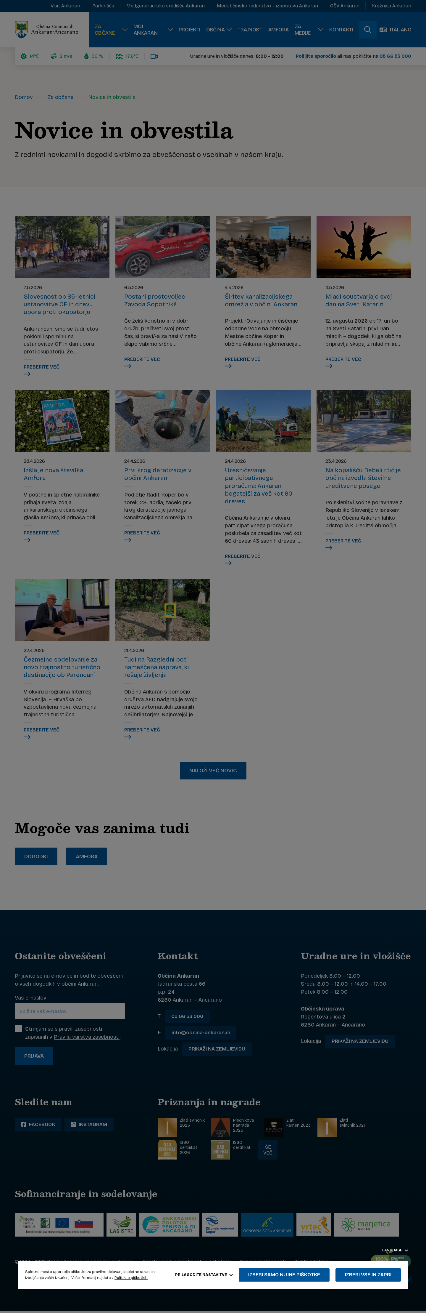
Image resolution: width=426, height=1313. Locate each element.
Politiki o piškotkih (131, 1277)
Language (395, 1250)
